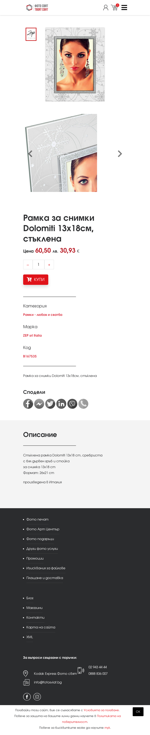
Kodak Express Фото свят (55, 673)
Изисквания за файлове (45, 568)
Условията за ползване (101, 710)
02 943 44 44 (98, 667)
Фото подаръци (40, 539)
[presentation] (30, 154)
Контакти (35, 617)
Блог (29, 598)
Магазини (34, 608)
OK (138, 711)
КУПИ (36, 279)
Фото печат (37, 519)
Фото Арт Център (42, 529)
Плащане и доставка (44, 578)
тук (107, 727)
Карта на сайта (40, 627)
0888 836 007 (98, 673)
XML (29, 637)
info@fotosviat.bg (48, 682)
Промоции (35, 558)
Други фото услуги (42, 548)
